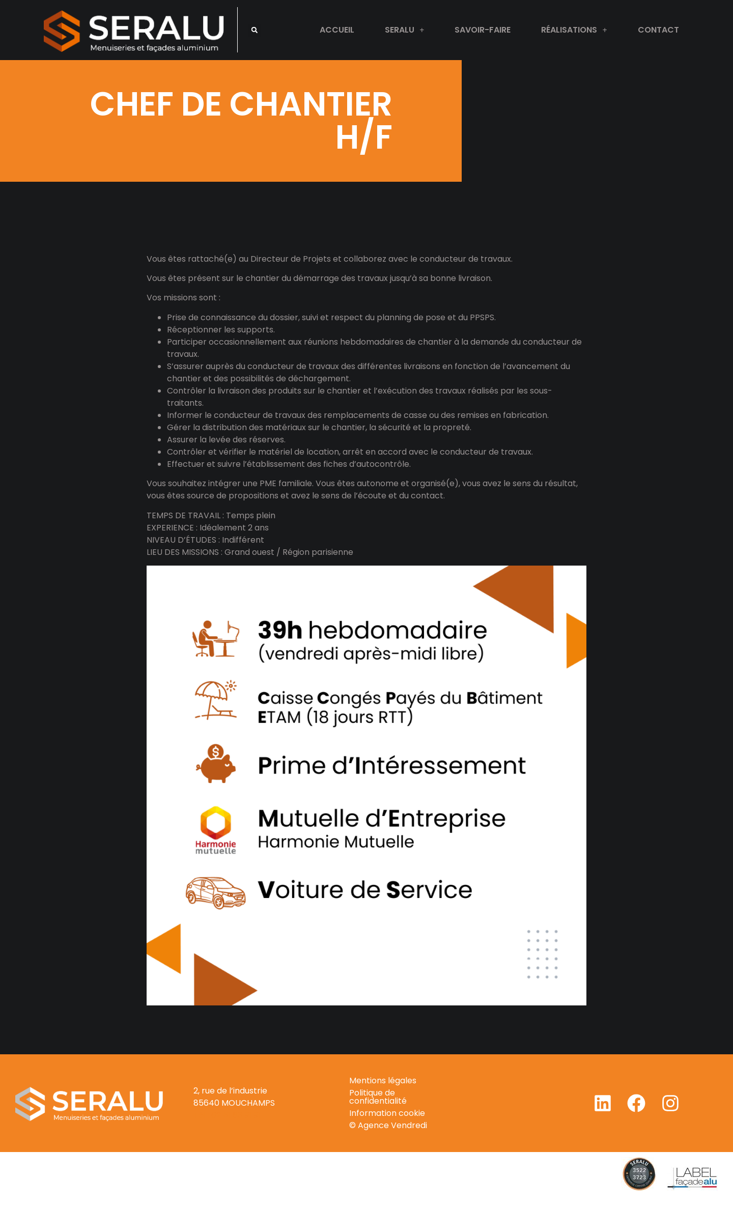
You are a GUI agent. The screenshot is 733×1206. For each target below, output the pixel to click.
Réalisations (574, 30)
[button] (254, 30)
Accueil (337, 30)
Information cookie (387, 1113)
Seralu (404, 30)
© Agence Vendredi (388, 1125)
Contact (658, 30)
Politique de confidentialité (378, 1097)
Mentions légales (382, 1080)
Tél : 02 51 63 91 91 (227, 1115)
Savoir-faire (483, 30)
